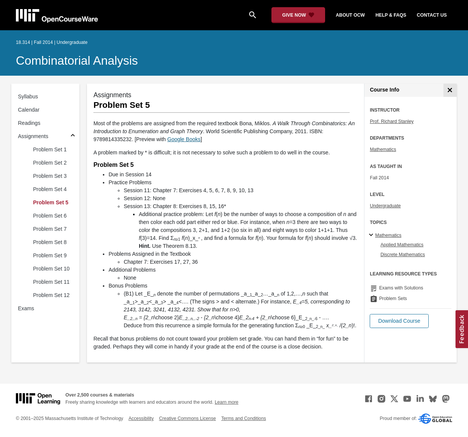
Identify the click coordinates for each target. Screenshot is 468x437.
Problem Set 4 (50, 189)
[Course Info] (450, 90)
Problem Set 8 (50, 242)
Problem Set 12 (51, 295)
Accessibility (141, 418)
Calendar (29, 110)
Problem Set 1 (50, 149)
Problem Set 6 (50, 216)
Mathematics (383, 149)
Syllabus (28, 96)
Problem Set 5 (50, 202)
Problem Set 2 (50, 163)
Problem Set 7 (50, 229)
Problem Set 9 (50, 255)
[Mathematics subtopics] (372, 235)
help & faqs (390, 15)
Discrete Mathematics (402, 254)
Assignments (33, 136)
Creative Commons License (187, 418)
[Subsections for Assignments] (73, 136)
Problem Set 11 (51, 282)
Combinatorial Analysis (77, 60)
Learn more (227, 402)
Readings (29, 123)
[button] (399, 321)
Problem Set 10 (51, 269)
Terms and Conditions (243, 418)
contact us (432, 15)
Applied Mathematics (401, 244)
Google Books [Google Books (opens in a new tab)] (184, 139)
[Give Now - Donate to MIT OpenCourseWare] (298, 15)
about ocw (350, 15)
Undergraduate (385, 205)
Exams (26, 308)
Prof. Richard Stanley (392, 121)
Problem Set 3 (50, 176)
